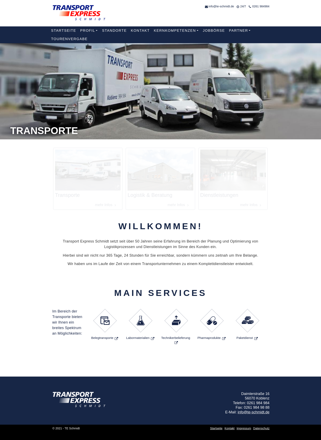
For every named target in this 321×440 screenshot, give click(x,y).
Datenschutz (261, 428)
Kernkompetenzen (177, 31)
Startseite (63, 30)
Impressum (244, 428)
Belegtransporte (102, 338)
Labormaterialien (137, 338)
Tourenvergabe (69, 39)
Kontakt (140, 30)
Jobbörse (214, 30)
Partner (240, 31)
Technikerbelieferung (175, 338)
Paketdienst (244, 338)
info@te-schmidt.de (221, 6)
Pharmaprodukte (208, 338)
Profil (89, 31)
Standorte (114, 30)
